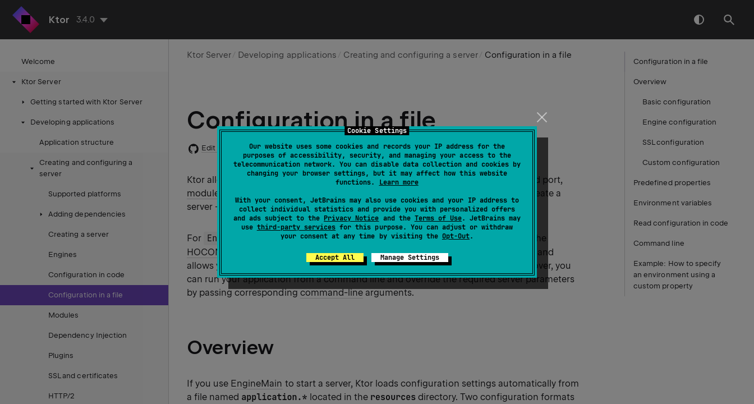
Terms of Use (438, 218)
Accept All (335, 257)
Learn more (399, 182)
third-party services (296, 227)
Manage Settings (409, 257)
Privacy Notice (351, 218)
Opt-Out (456, 236)
